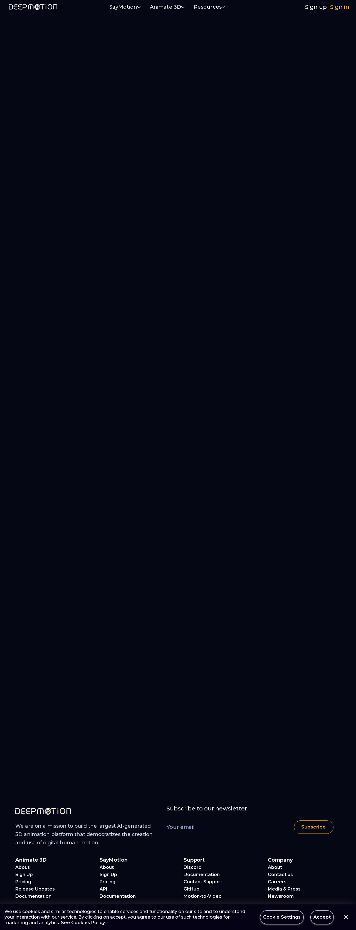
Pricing (23, 881)
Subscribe (313, 827)
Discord (193, 867)
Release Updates (35, 889)
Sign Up (24, 874)
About (22, 867)
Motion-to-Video (203, 896)
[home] (33, 7)
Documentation (33, 896)
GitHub (191, 889)
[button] (125, 7)
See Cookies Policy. (83, 922)
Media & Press (284, 889)
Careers (277, 881)
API (103, 889)
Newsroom (281, 896)
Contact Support (203, 881)
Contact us (280, 874)
